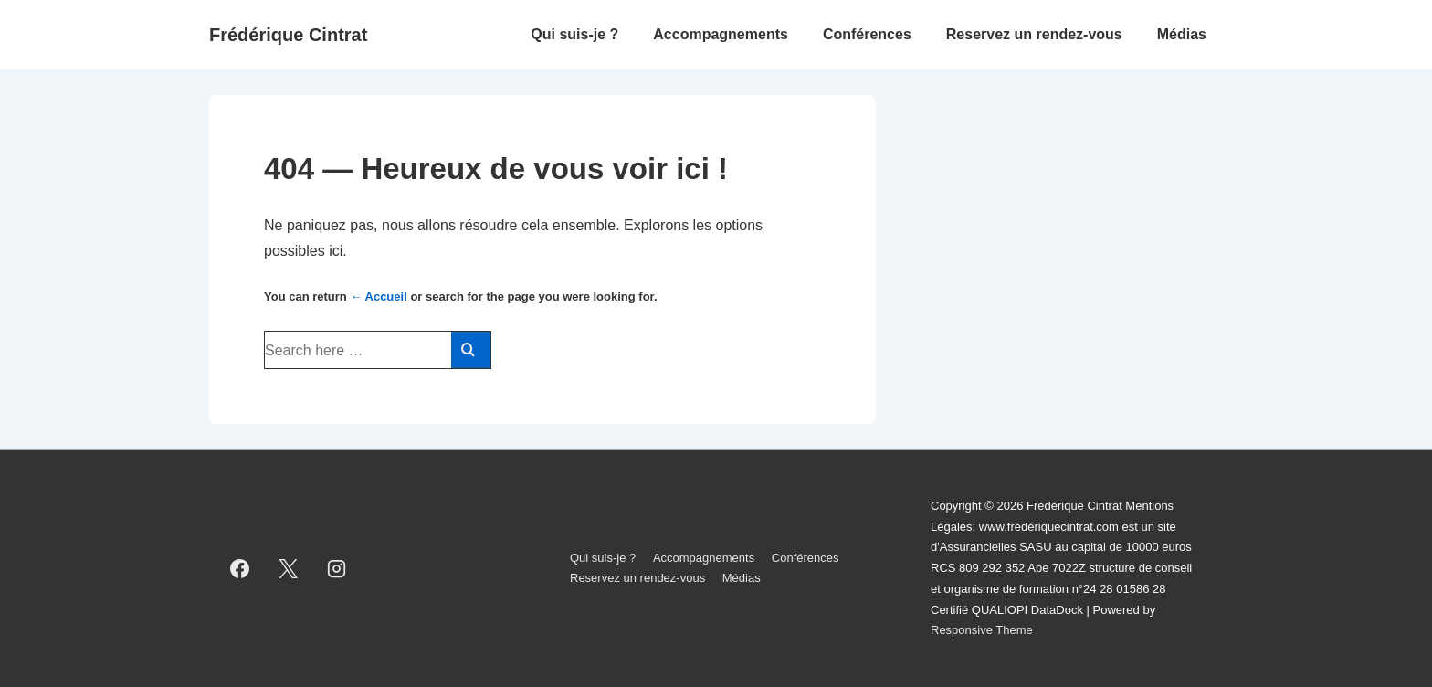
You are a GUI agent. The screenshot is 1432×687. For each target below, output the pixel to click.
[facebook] (240, 568)
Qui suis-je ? (574, 34)
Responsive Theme (982, 630)
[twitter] (288, 568)
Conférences (867, 34)
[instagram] (337, 568)
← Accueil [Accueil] (378, 296)
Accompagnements (720, 34)
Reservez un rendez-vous (1034, 34)
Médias (1181, 34)
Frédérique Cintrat (288, 35)
